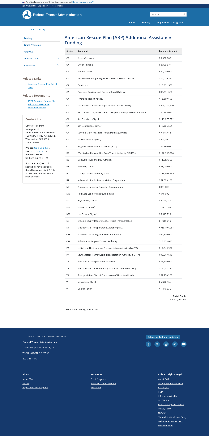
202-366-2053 (41, 147)
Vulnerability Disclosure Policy (172, 417)
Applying (28, 51)
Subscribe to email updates (163, 336)
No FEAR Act (164, 400)
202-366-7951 (38, 151)
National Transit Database (103, 383)
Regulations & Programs (170, 22)
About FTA (27, 379)
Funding (146, 22)
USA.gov (162, 413)
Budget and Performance (170, 383)
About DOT (163, 379)
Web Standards (165, 425)
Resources (41, 65)
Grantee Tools (41, 58)
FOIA (160, 391)
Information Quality (167, 396)
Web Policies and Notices (170, 421)
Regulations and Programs (35, 387)
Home (31, 29)
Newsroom (96, 387)
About (132, 22)
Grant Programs (32, 44)
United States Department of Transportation (44, 6)
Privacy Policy (164, 408)
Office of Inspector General (171, 404)
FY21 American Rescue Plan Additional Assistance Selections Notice (42, 104)
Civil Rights (163, 387)
